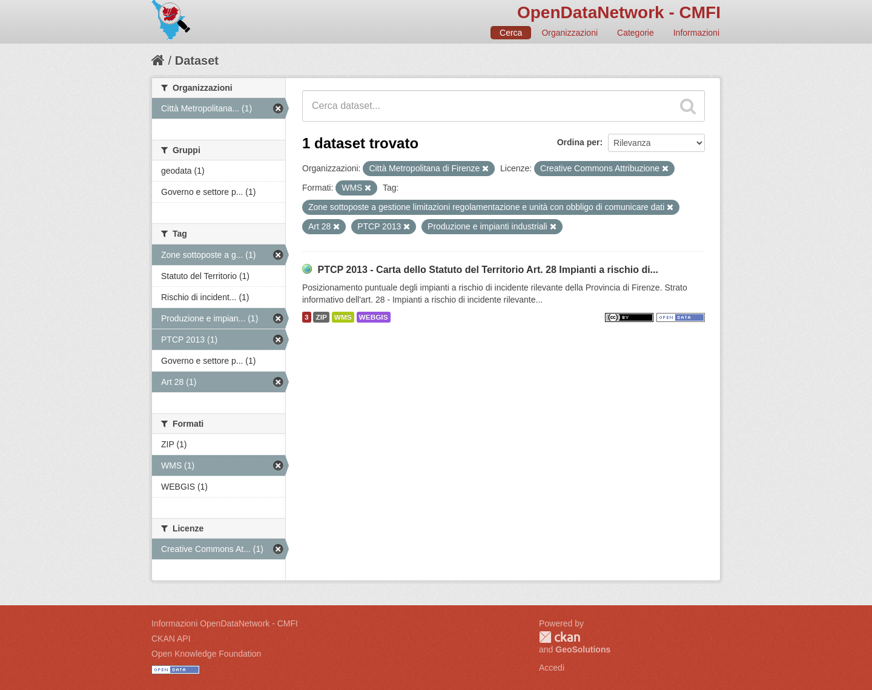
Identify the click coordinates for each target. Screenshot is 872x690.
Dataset (197, 60)
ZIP (320, 317)
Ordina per (578, 142)
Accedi (551, 667)
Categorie (635, 33)
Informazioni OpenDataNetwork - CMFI (224, 623)
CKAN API (171, 638)
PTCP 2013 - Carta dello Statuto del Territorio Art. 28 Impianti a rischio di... (487, 269)
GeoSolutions (582, 649)
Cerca (511, 33)
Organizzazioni (569, 33)
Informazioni (696, 33)
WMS (343, 317)
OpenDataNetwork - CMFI (619, 12)
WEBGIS (373, 317)
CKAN (559, 637)
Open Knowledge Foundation (206, 654)
